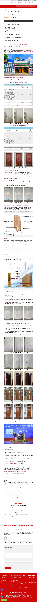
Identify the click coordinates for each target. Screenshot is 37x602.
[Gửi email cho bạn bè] (18, 529)
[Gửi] (35, 5)
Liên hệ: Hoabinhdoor (34, 0)
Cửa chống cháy (21, 2)
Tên (5, 560)
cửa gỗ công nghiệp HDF (16, 533)
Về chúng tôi (3, 577)
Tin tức (13, 532)
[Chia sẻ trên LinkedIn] (21, 529)
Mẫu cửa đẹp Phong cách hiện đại (27, 0)
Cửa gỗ (16, 2)
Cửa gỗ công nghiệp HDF (8, 180)
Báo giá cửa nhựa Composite (14, 497)
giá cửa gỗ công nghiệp (7, 534)
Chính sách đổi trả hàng (14, 582)
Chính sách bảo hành (14, 577)
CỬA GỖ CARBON (12, 2)
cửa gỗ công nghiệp (20, 532)
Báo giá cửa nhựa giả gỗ (13, 499)
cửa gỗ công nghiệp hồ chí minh (23, 533)
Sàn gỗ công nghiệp (19, 0)
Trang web (25, 560)
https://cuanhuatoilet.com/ (20, 510)
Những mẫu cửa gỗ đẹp (13, 495)
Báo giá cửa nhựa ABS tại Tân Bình (10, 542)
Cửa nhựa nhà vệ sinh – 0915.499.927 (20, 507)
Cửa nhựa (26, 2)
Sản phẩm (15, 0)
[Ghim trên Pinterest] (20, 529)
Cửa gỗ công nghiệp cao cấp (26, 532)
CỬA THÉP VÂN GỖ (31, 2)
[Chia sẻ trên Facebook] (15, 529)
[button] (6, 6)
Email (15, 560)
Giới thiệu (12, 0)
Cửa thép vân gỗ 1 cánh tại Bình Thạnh (26, 542)
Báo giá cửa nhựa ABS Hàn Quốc (15, 501)
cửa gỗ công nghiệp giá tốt (10, 533)
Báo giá (11, 532)
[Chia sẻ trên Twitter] (17, 529)
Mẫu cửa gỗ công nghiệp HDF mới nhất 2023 (17, 77)
